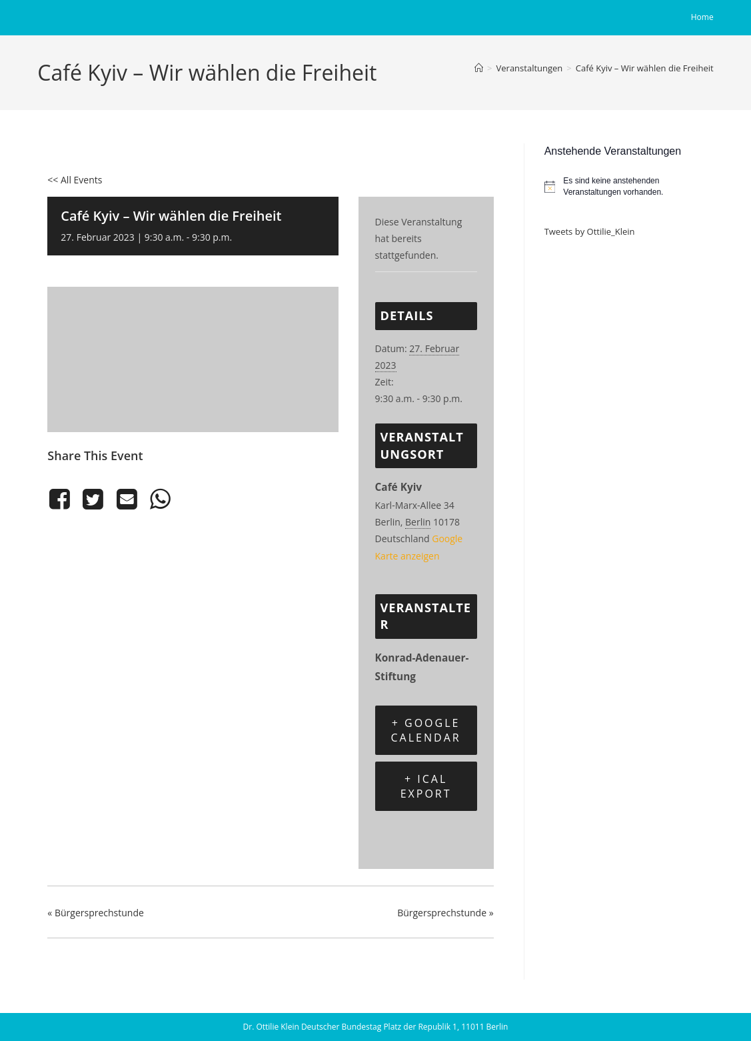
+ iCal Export (426, 786)
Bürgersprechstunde (95, 912)
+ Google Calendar (426, 730)
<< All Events (74, 179)
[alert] (629, 186)
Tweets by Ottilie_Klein (589, 231)
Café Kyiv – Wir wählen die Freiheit (645, 68)
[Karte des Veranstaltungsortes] (192, 357)
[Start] (478, 68)
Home (702, 17)
